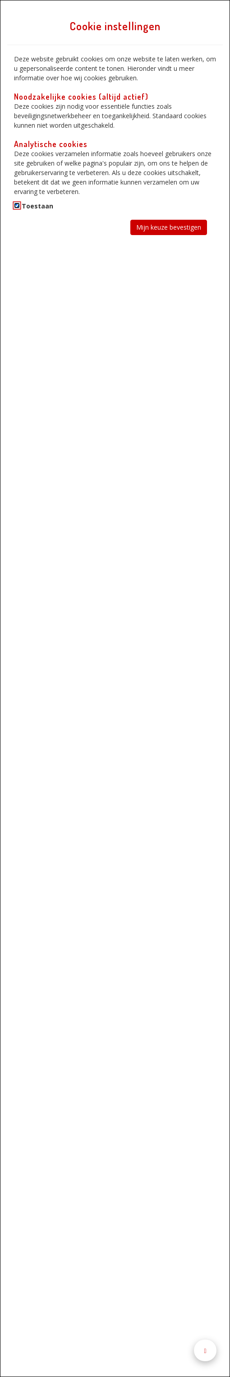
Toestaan (37, 206)
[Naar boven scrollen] (205, 1351)
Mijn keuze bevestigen (168, 227)
